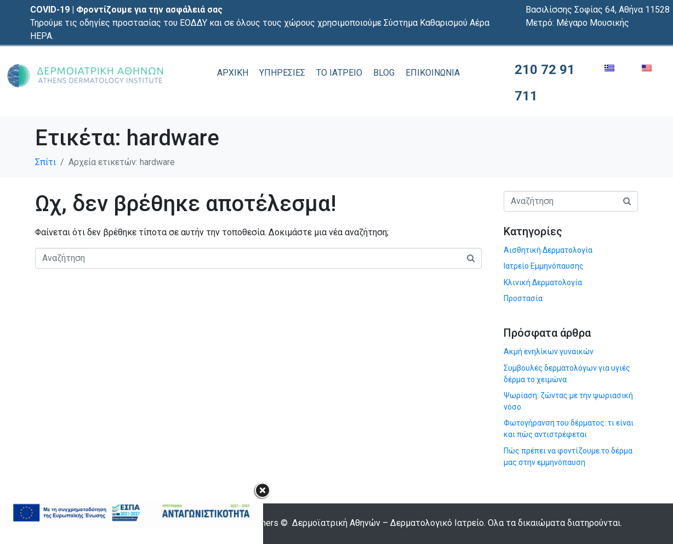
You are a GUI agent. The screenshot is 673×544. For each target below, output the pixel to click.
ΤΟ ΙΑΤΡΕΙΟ (339, 72)
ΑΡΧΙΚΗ (232, 72)
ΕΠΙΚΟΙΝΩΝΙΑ (433, 72)
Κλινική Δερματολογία (543, 282)
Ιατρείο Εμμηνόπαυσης (544, 266)
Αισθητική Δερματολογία (548, 250)
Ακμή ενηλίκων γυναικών (549, 351)
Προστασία (523, 298)
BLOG (384, 72)
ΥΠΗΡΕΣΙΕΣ (282, 72)
